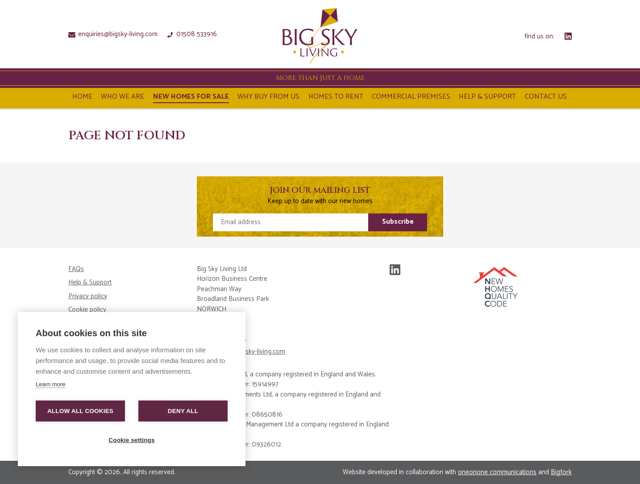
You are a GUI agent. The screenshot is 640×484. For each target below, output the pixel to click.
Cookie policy (87, 310)
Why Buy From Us (268, 98)
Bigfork (561, 472)
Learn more (50, 384)
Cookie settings (131, 440)
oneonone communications (497, 472)
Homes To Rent (335, 98)
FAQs (76, 269)
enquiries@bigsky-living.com (113, 34)
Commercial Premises (411, 98)
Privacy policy (87, 297)
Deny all (183, 411)
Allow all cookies (80, 411)
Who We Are (122, 98)
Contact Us (546, 98)
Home (82, 98)
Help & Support (487, 98)
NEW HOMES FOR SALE (191, 98)
